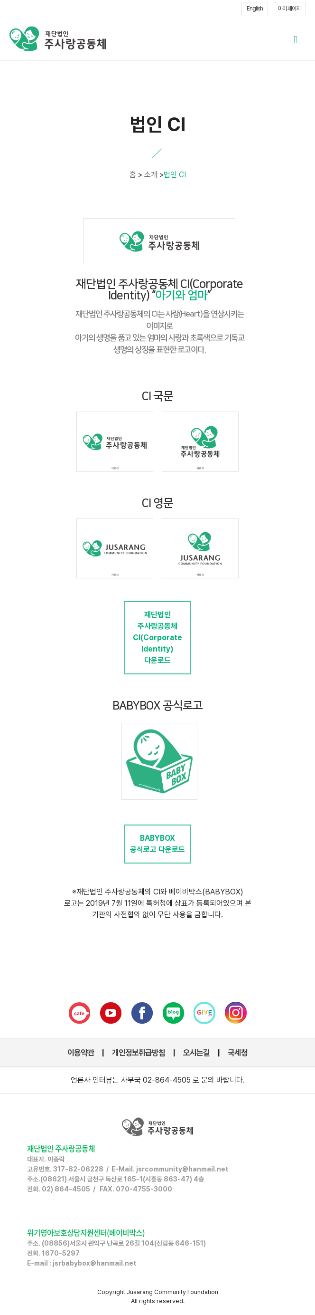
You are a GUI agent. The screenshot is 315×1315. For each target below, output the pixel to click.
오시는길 (196, 1052)
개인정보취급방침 (138, 1052)
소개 (151, 174)
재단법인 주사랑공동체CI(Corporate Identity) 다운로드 (157, 637)
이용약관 (80, 1052)
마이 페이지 (289, 8)
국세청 (238, 1052)
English (255, 8)
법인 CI (175, 174)
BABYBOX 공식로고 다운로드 (157, 844)
